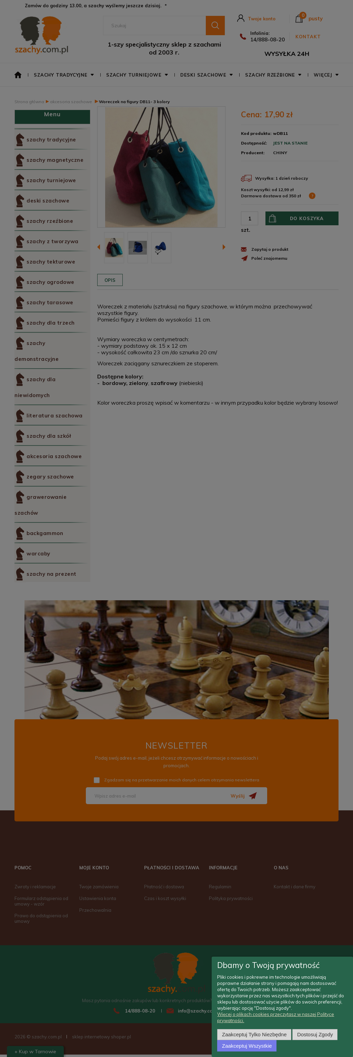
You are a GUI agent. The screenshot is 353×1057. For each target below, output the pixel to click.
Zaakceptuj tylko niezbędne (254, 1034)
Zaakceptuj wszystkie (247, 1046)
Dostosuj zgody (315, 1034)
